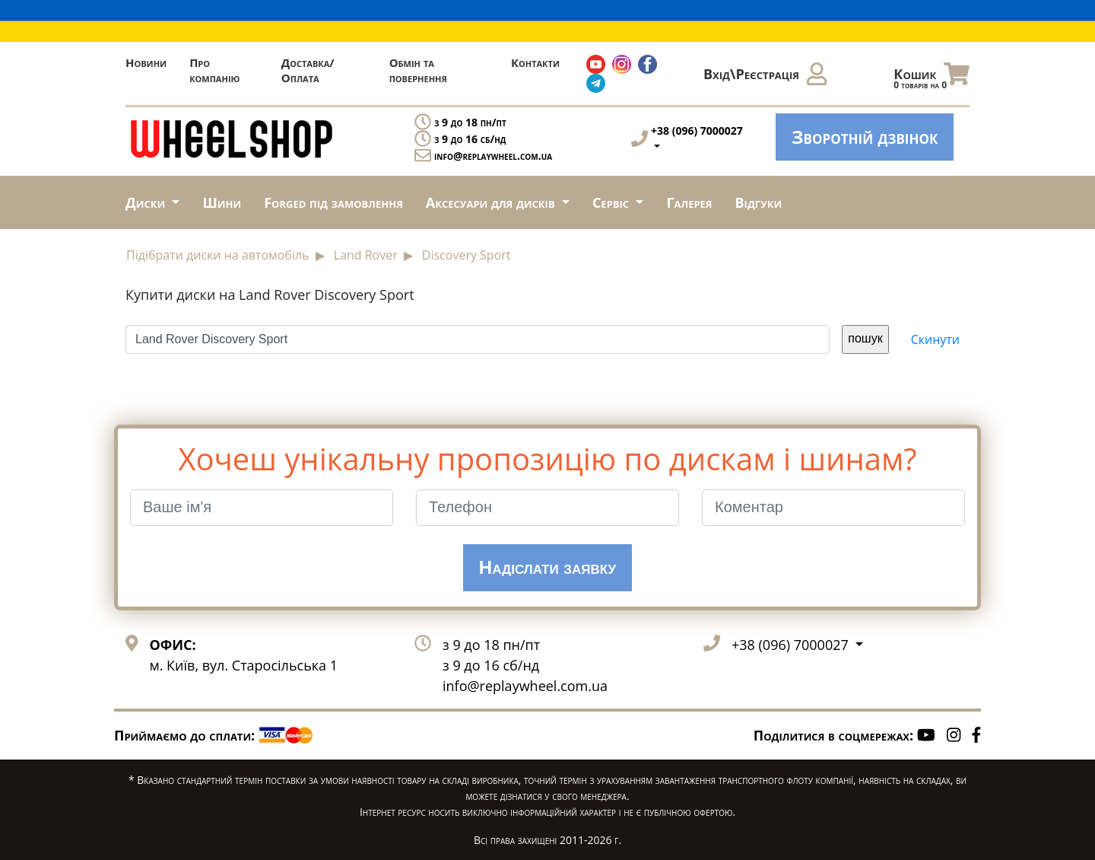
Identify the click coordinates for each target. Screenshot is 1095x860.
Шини (221, 202)
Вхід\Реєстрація (765, 73)
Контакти (535, 62)
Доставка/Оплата (308, 70)
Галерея (689, 202)
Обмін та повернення (418, 70)
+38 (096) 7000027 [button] (792, 644)
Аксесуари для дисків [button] (492, 202)
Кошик (931, 77)
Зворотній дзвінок (865, 136)
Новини (146, 62)
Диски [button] (147, 202)
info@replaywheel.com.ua (493, 155)
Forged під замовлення (333, 202)
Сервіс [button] (612, 202)
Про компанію (214, 70)
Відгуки (758, 202)
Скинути (935, 339)
